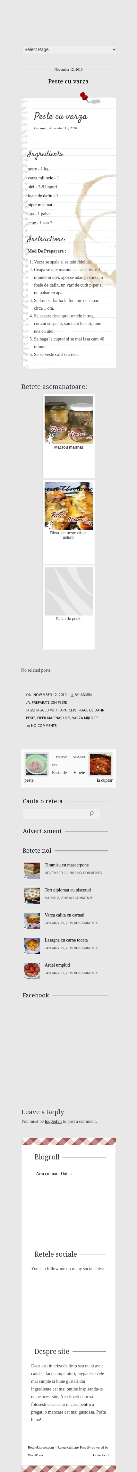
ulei (31, 187)
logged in (53, 1121)
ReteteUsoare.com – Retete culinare (71, 20)
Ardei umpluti (57, 965)
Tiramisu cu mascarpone (67, 865)
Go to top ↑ (101, 1455)
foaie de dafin (40, 196)
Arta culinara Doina (54, 1173)
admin (43, 128)
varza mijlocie (40, 178)
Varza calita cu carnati (64, 915)
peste (32, 169)
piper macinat (40, 204)
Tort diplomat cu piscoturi (68, 890)
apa (31, 213)
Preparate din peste (49, 703)
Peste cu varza (68, 81)
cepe (32, 222)
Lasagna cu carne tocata (66, 940)
